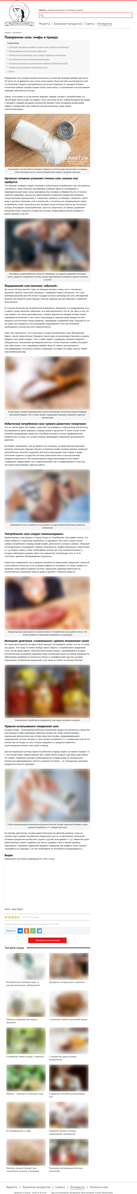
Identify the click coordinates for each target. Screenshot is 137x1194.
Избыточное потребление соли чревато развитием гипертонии (37, 55)
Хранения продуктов (36, 1187)
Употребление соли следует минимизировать (29, 59)
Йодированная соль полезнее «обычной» (28, 51)
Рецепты (44, 24)
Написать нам (99, 1187)
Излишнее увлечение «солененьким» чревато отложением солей (38, 63)
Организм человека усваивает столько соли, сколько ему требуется (39, 47)
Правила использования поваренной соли (28, 67)
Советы (89, 24)
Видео (11, 71)
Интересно (105, 24)
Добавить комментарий (47, 940)
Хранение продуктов (67, 24)
